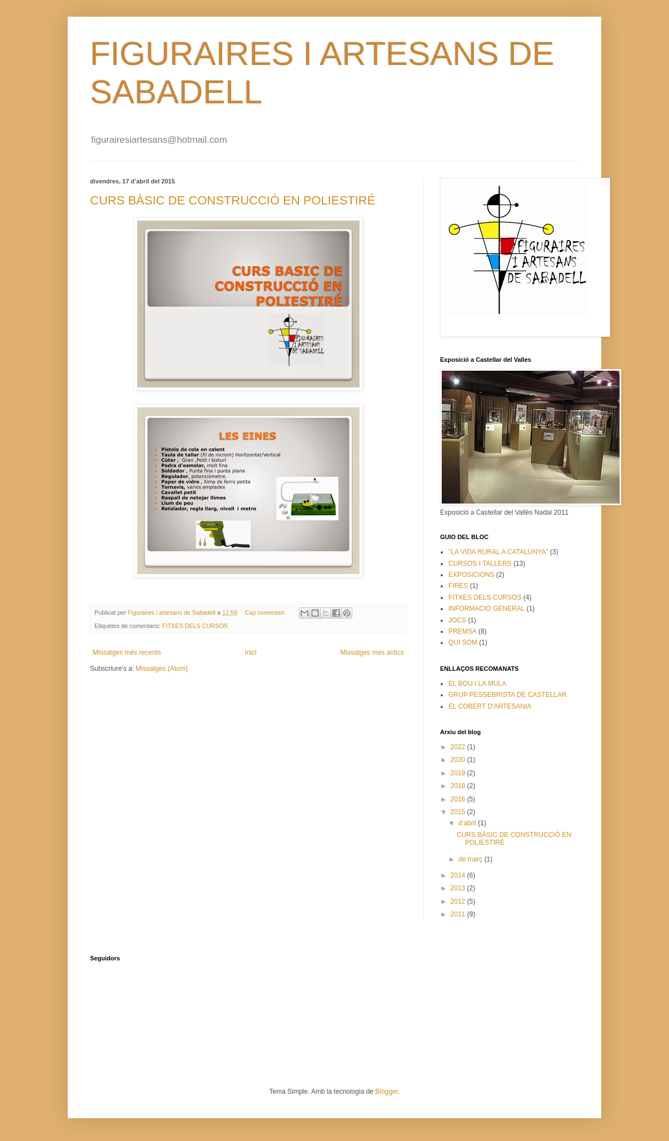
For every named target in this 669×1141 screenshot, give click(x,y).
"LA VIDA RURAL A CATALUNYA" (498, 552)
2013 (459, 888)
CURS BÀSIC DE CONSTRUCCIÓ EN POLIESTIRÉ (232, 200)
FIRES (458, 586)
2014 (459, 875)
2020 (459, 760)
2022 (459, 747)
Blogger (386, 1091)
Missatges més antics (372, 652)
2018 (459, 786)
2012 (459, 901)
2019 (459, 773)
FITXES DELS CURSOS (195, 625)
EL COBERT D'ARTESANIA (489, 706)
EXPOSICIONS (471, 575)
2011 (459, 914)
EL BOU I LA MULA (477, 683)
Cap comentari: (266, 612)
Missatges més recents (127, 652)
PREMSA (462, 631)
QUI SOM (462, 642)
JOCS (457, 620)
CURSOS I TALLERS (480, 563)
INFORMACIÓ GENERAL (486, 608)
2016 (459, 799)
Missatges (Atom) (161, 668)
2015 (459, 812)
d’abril (468, 823)
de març (471, 859)
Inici (250, 652)
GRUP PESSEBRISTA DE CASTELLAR (507, 695)
